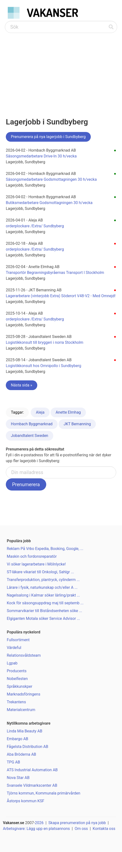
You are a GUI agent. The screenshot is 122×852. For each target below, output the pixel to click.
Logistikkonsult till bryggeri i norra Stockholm (44, 342)
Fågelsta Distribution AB (27, 746)
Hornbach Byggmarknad (32, 424)
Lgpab (12, 663)
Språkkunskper (19, 686)
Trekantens (16, 702)
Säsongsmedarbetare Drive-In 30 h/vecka (41, 156)
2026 (39, 822)
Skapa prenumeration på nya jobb (77, 822)
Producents (17, 671)
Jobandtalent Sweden (29, 435)
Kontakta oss (104, 828)
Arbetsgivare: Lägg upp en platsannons (36, 828)
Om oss (81, 828)
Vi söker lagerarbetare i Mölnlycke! (36, 564)
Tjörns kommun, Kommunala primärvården (43, 793)
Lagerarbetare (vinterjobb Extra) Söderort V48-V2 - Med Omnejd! (60, 296)
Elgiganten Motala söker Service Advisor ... (43, 618)
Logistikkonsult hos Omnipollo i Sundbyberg (43, 365)
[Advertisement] (61, 69)
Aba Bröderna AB (21, 754)
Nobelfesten (17, 678)
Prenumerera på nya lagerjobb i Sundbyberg (48, 136)
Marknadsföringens (23, 694)
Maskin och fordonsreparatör (32, 556)
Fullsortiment (18, 640)
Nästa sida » (21, 385)
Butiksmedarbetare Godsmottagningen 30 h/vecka (49, 202)
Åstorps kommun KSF (25, 801)
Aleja (40, 412)
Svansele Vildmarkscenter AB (32, 785)
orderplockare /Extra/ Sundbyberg (35, 226)
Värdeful (14, 647)
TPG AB (13, 762)
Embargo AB (17, 739)
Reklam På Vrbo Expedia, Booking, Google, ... (45, 548)
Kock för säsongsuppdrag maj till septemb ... (45, 603)
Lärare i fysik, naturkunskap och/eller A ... (42, 587)
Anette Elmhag (68, 412)
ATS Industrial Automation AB (32, 770)
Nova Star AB (18, 777)
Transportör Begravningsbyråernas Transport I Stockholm (55, 272)
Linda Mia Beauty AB (24, 731)
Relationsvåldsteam (24, 655)
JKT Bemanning (77, 424)
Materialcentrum (21, 709)
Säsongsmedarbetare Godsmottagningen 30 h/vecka (51, 179)
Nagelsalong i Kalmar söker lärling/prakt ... (43, 595)
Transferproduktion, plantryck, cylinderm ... (43, 579)
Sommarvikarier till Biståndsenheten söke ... (44, 610)
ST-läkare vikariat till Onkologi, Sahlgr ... (40, 572)
